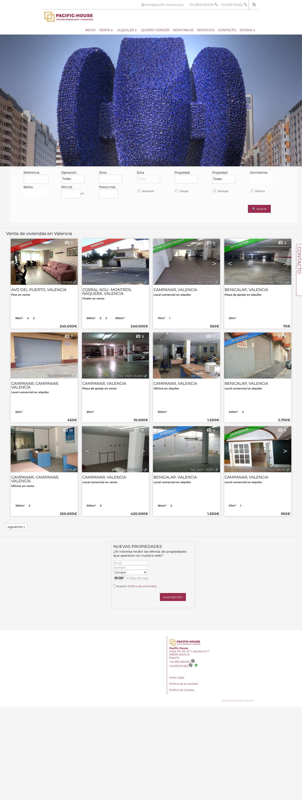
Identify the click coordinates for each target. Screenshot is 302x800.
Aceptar (136, 586)
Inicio (90, 30)
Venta (106, 30)
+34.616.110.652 (180, 666)
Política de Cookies (181, 690)
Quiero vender (155, 30)
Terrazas (220, 191)
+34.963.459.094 (182, 661)
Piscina (257, 191)
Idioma (247, 30)
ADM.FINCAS (183, 30)
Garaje (181, 191)
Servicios (206, 30)
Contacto (227, 30)
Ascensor (145, 191)
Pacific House (178, 648)
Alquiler (126, 30)
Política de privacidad (142, 586)
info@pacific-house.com (164, 5)
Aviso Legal (176, 677)
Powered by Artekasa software (237, 700)
